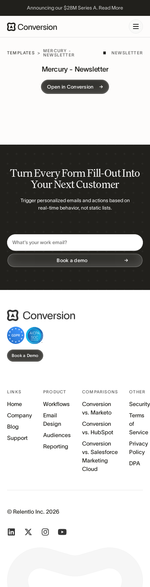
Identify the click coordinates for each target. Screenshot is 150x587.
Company (19, 415)
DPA (134, 463)
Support (17, 438)
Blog (13, 426)
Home (14, 404)
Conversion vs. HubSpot (97, 427)
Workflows (56, 404)
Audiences (57, 435)
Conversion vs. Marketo (96, 408)
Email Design (52, 419)
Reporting (55, 446)
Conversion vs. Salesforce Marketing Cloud (100, 456)
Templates (21, 52)
